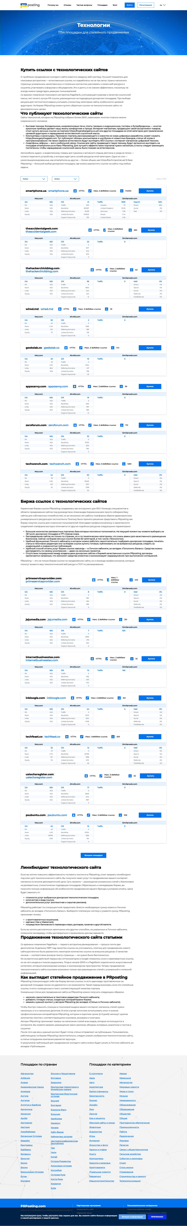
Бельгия (25, 1159)
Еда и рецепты (97, 1119)
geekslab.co (51, 347)
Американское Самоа (32, 1087)
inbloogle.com (56, 697)
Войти (130, 5)
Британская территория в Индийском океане (65, 1088)
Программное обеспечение (134, 1123)
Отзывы (67, 5)
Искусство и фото (98, 1145)
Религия (124, 1145)
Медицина (125, 1078)
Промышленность (129, 1128)
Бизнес (93, 1101)
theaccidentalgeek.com (41, 231)
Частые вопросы (84, 5)
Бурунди (55, 1115)
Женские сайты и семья (102, 1123)
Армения (26, 1114)
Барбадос (26, 1150)
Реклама (124, 1141)
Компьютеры (96, 1159)
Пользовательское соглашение (142, 1206)
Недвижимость (127, 1101)
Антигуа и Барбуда (31, 1105)
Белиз (24, 1163)
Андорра (25, 1092)
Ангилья (25, 1101)
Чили (53, 1153)
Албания (25, 1078)
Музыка (123, 1096)
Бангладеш (26, 1145)
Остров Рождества (61, 1162)
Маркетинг (95, 1177)
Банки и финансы (98, 1092)
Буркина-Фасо (58, 1110)
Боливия (25, 1181)
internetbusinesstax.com (42, 660)
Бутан (24, 1177)
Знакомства (95, 1132)
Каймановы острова (61, 1137)
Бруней (55, 1101)
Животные (95, 1128)
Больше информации (132, 1217)
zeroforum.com (58, 425)
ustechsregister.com (39, 777)
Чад (53, 1148)
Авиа (92, 1078)
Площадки (102, 5)
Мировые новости (129, 1087)
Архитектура (96, 1087)
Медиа (122, 1074)
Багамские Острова (31, 1137)
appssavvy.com (58, 386)
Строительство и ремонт (132, 1177)
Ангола (24, 1096)
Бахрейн (25, 1141)
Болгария (56, 1106)
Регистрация (145, 5)
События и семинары (130, 1159)
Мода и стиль (126, 1092)
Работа (123, 1132)
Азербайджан (28, 1132)
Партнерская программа (89, 1206)
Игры (92, 1137)
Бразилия (56, 1083)
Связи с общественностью (133, 1150)
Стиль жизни (126, 1168)
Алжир (24, 1083)
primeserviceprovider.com (43, 581)
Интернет (94, 1141)
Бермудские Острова (32, 1172)
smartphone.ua (58, 190)
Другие (93, 1114)
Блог (115, 5)
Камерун (55, 1124)
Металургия (125, 1083)
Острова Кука (58, 1175)
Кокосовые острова (61, 1166)
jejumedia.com (57, 619)
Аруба (24, 1119)
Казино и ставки (98, 1150)
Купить (150, 191)
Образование (126, 1110)
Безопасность (96, 1096)
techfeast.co (52, 736)
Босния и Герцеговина (63, 1074)
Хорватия (56, 1184)
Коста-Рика (57, 1180)
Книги (92, 1154)
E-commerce (96, 1074)
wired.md (47, 309)
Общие (123, 1119)
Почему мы (53, 5)
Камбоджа (56, 1119)
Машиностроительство (101, 1181)
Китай (54, 1157)
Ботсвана (56, 1078)
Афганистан (27, 1074)
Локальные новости (100, 1172)
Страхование (126, 1172)
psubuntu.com (57, 815)
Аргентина (26, 1110)
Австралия (26, 1123)
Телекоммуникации (130, 1181)
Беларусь (26, 1154)
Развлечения (126, 1137)
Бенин (24, 1168)
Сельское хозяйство (130, 1154)
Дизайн (93, 1105)
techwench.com (60, 463)
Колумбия (56, 1171)
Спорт (122, 1163)
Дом (91, 1110)
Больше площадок (94, 856)
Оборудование (127, 1105)
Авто (91, 1083)
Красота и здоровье (99, 1163)
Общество (125, 1114)
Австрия (25, 1128)
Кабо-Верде (57, 1132)
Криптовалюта (97, 1168)
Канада (54, 1128)
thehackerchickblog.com (42, 271)
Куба (53, 1189)
